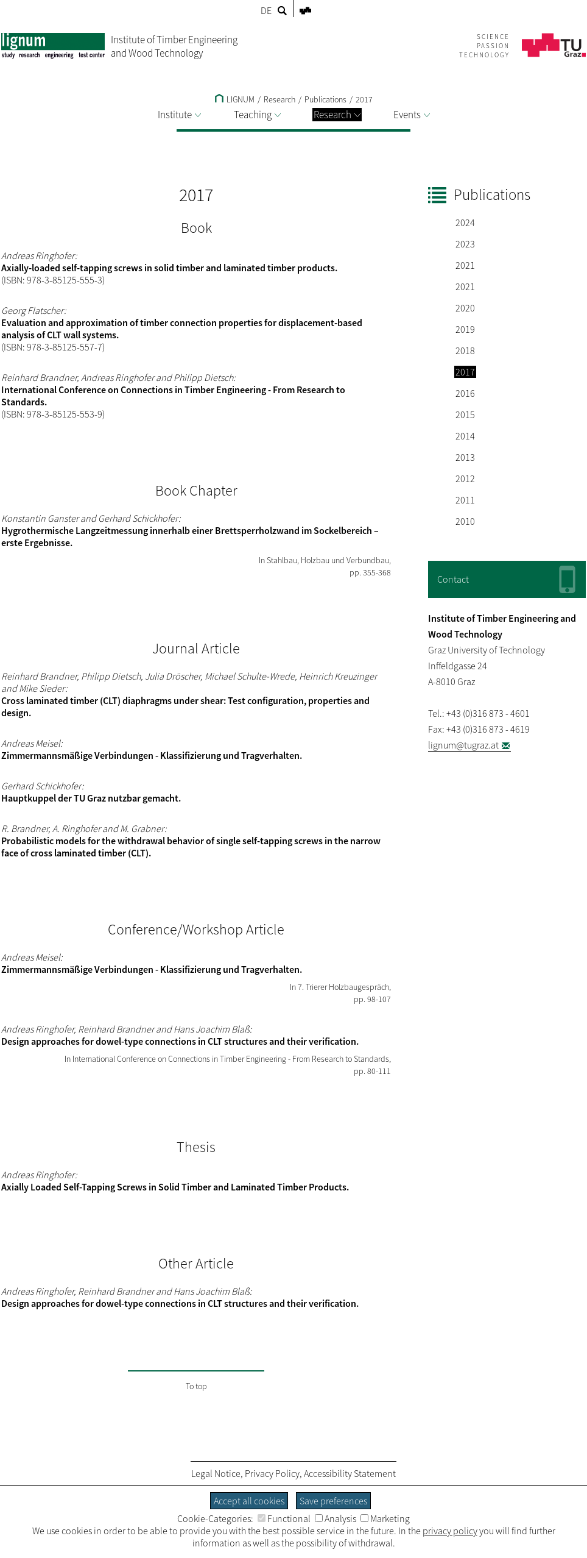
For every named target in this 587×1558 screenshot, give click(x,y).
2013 (465, 457)
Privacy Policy (272, 1473)
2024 (465, 222)
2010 (465, 521)
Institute (179, 114)
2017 (364, 99)
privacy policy (450, 1530)
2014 (465, 436)
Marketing (385, 1518)
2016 (465, 393)
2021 (465, 265)
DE (266, 10)
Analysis (335, 1518)
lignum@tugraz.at (463, 745)
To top (196, 1386)
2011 (465, 500)
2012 (465, 478)
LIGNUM (235, 99)
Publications (325, 99)
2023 (465, 244)
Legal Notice (216, 1473)
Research (337, 114)
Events (411, 114)
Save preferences (333, 1501)
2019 (465, 329)
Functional (284, 1518)
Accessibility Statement (350, 1473)
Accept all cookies (249, 1501)
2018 (465, 350)
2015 (465, 414)
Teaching (257, 114)
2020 (465, 308)
